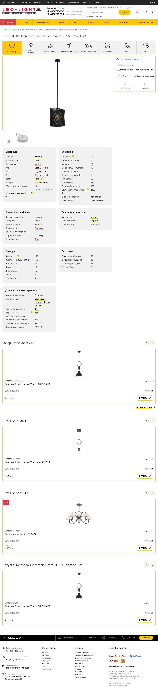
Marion (38, 164)
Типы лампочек (81, 677)
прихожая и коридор (40, 300)
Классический (42, 175)
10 (92, 164)
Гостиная (39, 305)
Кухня (47, 302)
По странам (46, 658)
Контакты (98, 2)
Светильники (26, 29)
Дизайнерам (74, 2)
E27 (92, 178)
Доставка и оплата (10, 2)
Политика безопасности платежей (122, 666)
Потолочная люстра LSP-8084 (20, 534)
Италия (38, 156)
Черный (38, 178)
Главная (6, 29)
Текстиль (39, 228)
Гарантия (26, 2)
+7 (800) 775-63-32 (64, 11)
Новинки (45, 663)
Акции (44, 666)
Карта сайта (46, 669)
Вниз (37, 239)
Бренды (86, 2)
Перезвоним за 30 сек (96, 8)
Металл (38, 182)
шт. (126, 637)
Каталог (8, 22)
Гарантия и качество (83, 658)
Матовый (95, 224)
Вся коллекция (146, 407)
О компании (49, 647)
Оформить (146, 638)
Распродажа (46, 661)
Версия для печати (129, 59)
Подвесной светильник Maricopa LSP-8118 (27, 462)
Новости (78, 671)
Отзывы (48, 2)
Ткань (46, 182)
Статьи (78, 674)
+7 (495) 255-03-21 (64, 14)
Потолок (39, 295)
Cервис (79, 647)
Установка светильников (84, 655)
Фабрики (45, 655)
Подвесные (39, 29)
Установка (60, 2)
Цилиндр (39, 235)
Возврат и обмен (81, 661)
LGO (37, 160)
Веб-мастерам (80, 663)
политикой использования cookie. (123, 678)
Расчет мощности (43, 189)
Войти (153, 2)
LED (92, 156)
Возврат (37, 2)
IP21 (37, 309)
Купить (145, 398)
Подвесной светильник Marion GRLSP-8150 (27, 384)
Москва (61, 8)
